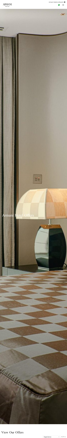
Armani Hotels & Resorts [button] (57, 2)
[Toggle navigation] (64, 5)
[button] (51, 437)
